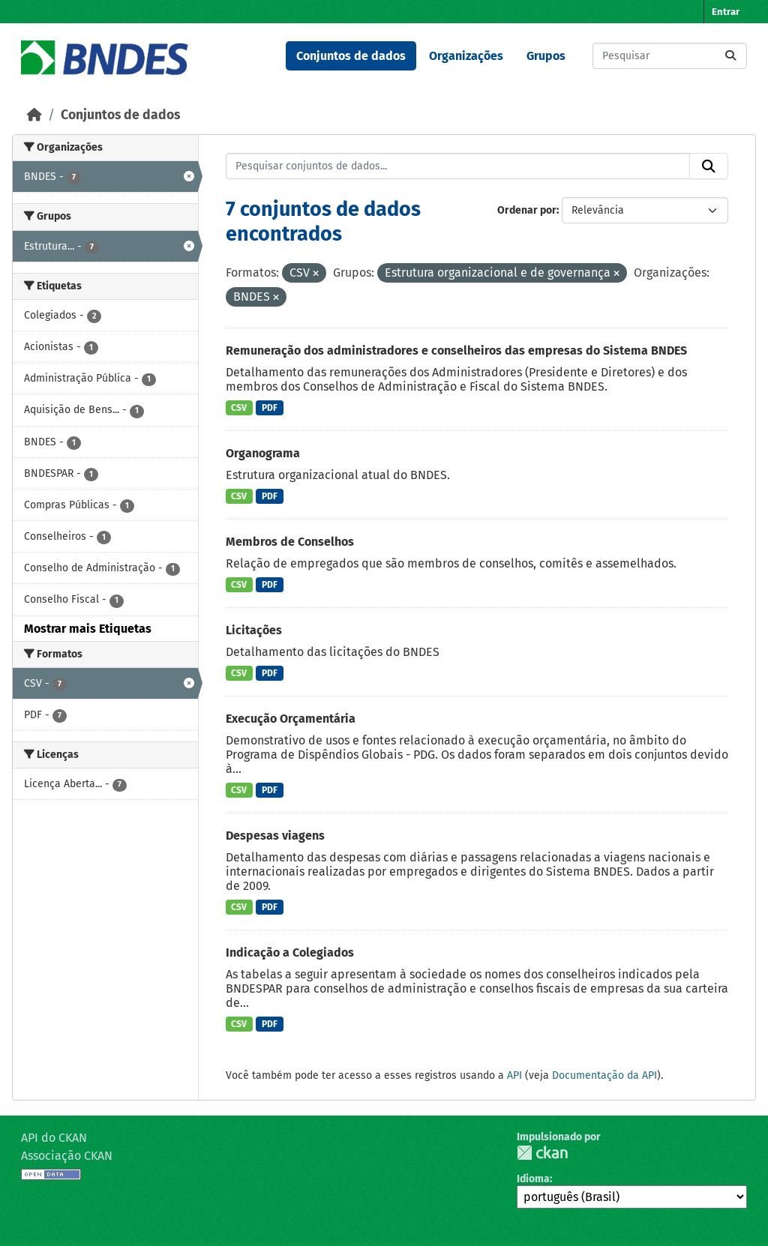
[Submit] (731, 56)
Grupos (546, 56)
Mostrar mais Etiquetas (88, 629)
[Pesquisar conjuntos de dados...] (669, 56)
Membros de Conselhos (290, 542)
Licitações (254, 630)
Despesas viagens (275, 835)
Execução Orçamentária (291, 718)
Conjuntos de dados (351, 56)
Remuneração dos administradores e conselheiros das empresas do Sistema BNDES (456, 350)
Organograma (263, 453)
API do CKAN (54, 1138)
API (514, 1075)
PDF (270, 408)
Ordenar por (526, 210)
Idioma (533, 1179)
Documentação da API (604, 1075)
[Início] (34, 115)
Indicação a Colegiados (290, 952)
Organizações (466, 56)
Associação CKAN (66, 1156)
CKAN (542, 1153)
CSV (239, 408)
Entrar (726, 11)
